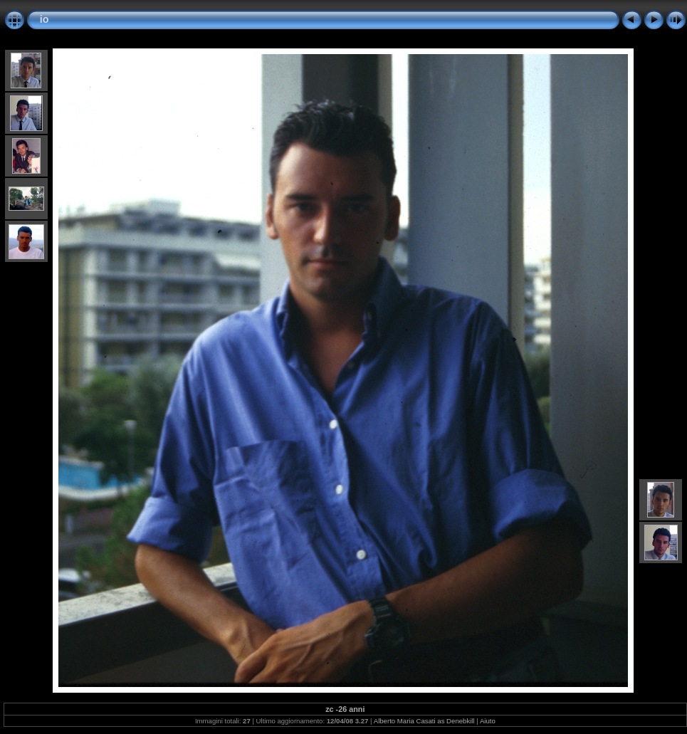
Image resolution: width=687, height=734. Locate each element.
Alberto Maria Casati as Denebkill (424, 721)
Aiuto (487, 721)
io (44, 19)
